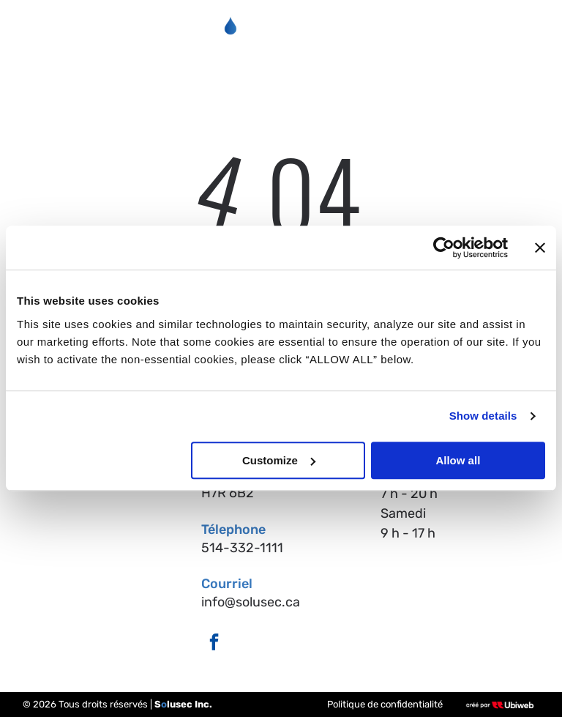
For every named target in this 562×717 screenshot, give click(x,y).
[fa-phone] (39, 37)
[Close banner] (540, 248)
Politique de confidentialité (385, 704)
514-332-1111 (242, 548)
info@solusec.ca (250, 602)
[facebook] (214, 643)
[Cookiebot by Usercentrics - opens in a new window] (444, 248)
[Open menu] (520, 29)
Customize (278, 460)
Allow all (457, 460)
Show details (483, 416)
